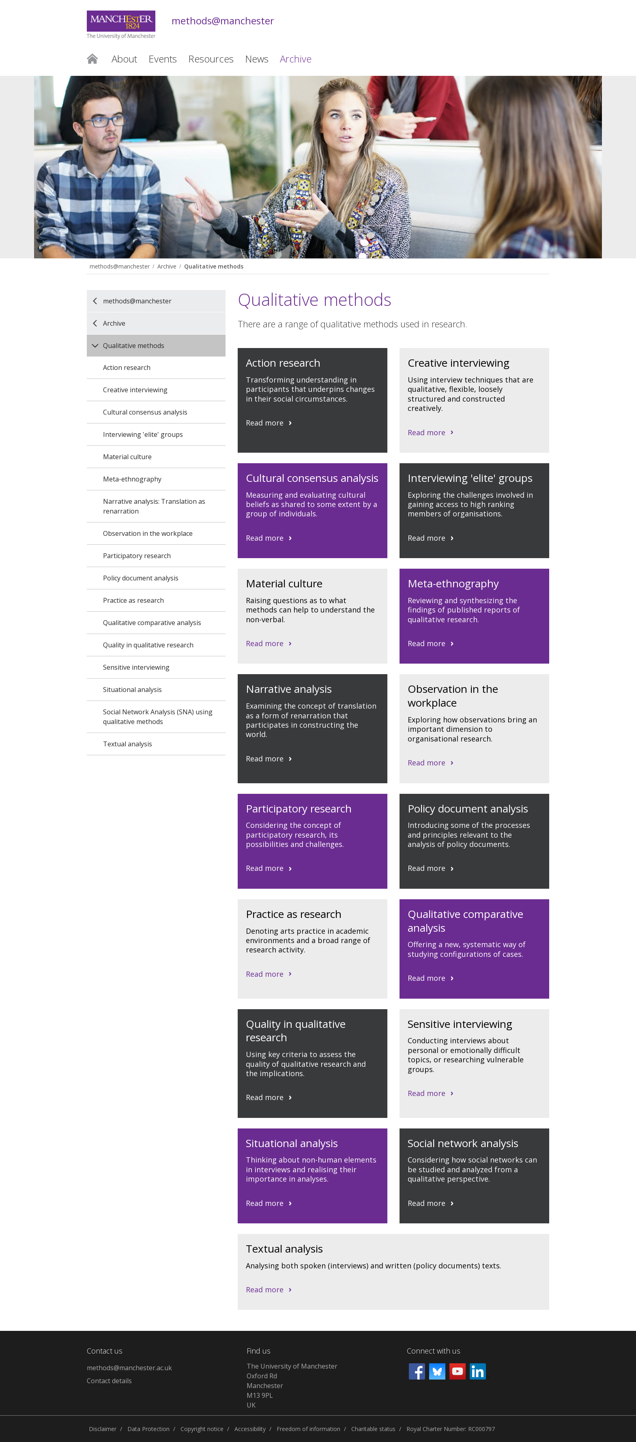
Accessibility (250, 1429)
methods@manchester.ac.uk (129, 1367)
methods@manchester (223, 21)
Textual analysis (127, 743)
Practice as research (133, 600)
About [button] (124, 58)
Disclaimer (102, 1429)
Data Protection (148, 1429)
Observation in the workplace (148, 533)
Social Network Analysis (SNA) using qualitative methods (158, 716)
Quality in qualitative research (148, 644)
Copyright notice (201, 1429)
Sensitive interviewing (136, 667)
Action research (126, 367)
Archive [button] (296, 58)
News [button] (257, 58)
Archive (166, 266)
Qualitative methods (213, 266)
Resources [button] (211, 58)
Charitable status (373, 1429)
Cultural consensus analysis (145, 412)
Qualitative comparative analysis (152, 622)
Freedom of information (308, 1429)
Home (92, 58)
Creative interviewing (135, 389)
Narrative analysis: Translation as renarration (154, 506)
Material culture (127, 456)
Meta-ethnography (132, 479)
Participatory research (137, 555)
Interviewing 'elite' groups (143, 434)
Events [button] (162, 58)
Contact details (109, 1380)
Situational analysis (132, 689)
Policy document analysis (140, 578)
